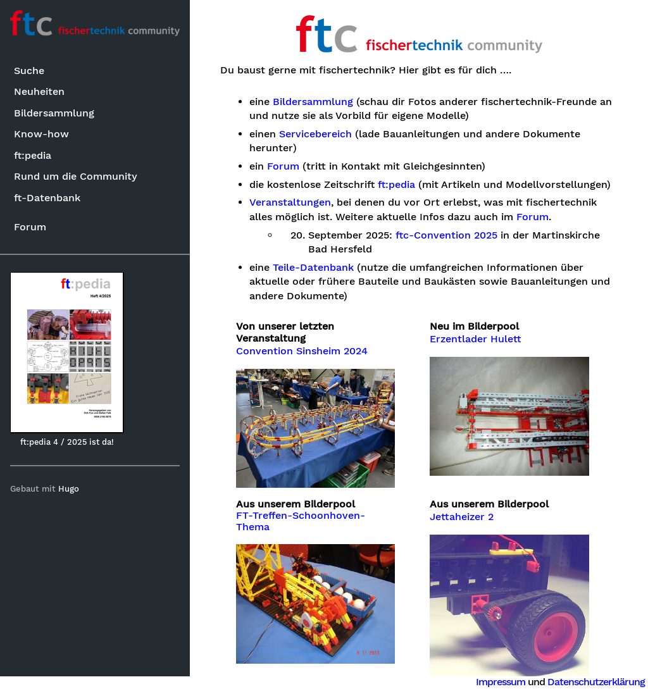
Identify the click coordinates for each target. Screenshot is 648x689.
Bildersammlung (54, 113)
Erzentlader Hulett (475, 339)
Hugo (68, 488)
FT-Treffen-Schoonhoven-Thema (300, 521)
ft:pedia (32, 155)
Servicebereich (315, 134)
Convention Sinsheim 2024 (302, 351)
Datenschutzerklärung (596, 682)
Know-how (41, 134)
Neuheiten (39, 91)
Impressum (500, 682)
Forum (30, 227)
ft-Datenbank (47, 198)
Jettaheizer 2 (462, 517)
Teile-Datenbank (313, 267)
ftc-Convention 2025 (446, 235)
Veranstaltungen (290, 202)
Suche (29, 71)
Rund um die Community (75, 176)
